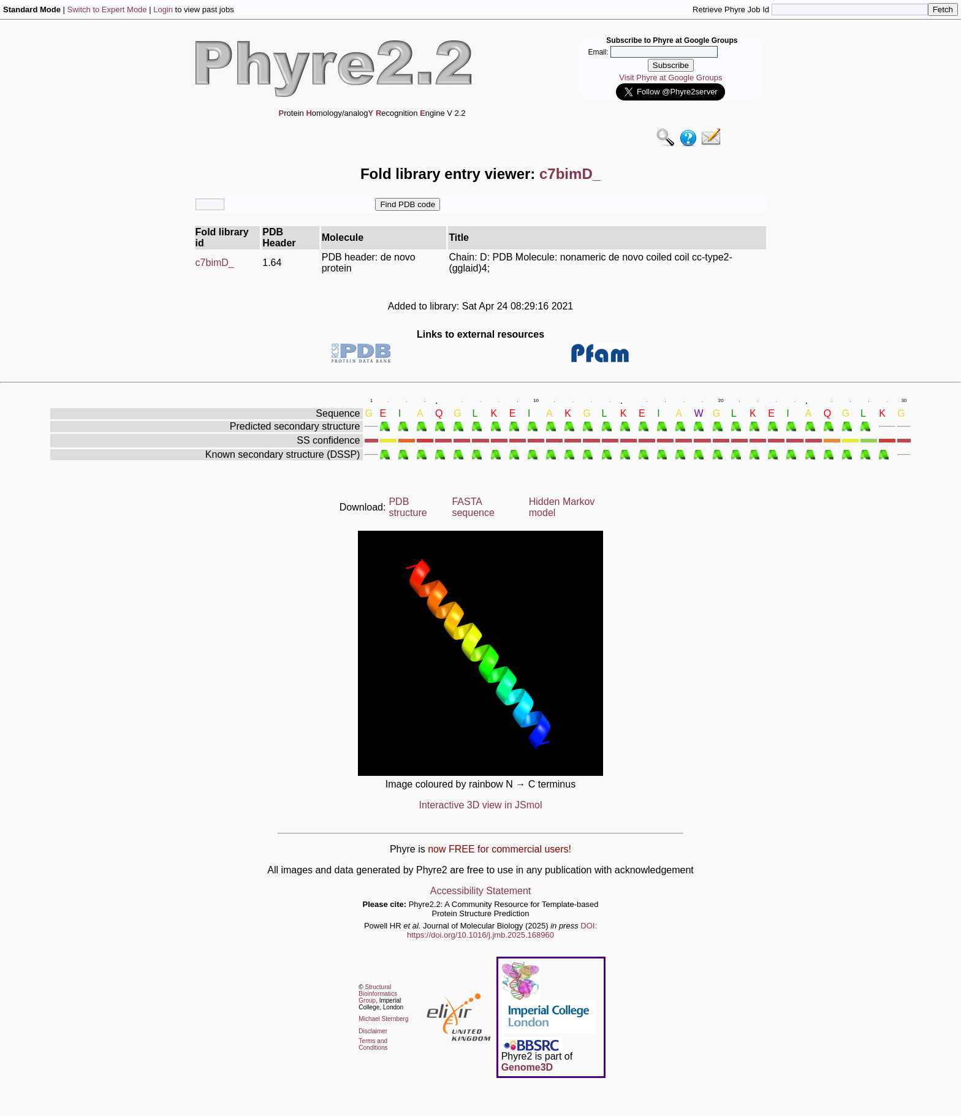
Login (163, 9)
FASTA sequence (473, 507)
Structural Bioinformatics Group (378, 994)
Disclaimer (373, 1031)
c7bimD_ (215, 262)
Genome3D (527, 1067)
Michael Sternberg (383, 1018)
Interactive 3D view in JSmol (480, 805)
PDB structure (408, 507)
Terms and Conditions (373, 1044)
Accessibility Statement (480, 891)
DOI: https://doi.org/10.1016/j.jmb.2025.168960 (502, 930)
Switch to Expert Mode (107, 9)
